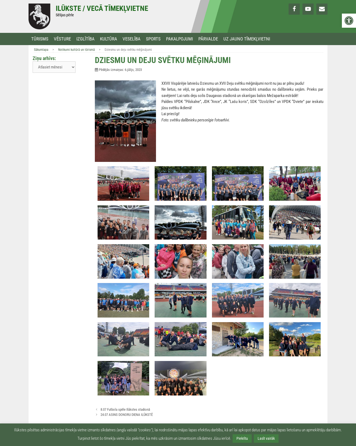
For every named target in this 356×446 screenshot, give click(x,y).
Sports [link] (153, 39)
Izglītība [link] (85, 39)
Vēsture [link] (62, 39)
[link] (349, 21)
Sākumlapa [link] (41, 50)
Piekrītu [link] (242, 438)
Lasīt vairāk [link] (266, 438)
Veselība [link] (131, 39)
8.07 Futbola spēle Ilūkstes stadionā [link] (125, 409)
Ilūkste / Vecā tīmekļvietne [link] (102, 8)
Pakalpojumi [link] (179, 39)
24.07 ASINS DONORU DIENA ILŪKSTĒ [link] (127, 415)
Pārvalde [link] (208, 39)
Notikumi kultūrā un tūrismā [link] (76, 50)
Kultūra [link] (108, 39)
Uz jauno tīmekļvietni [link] (246, 39)
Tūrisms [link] (39, 39)
